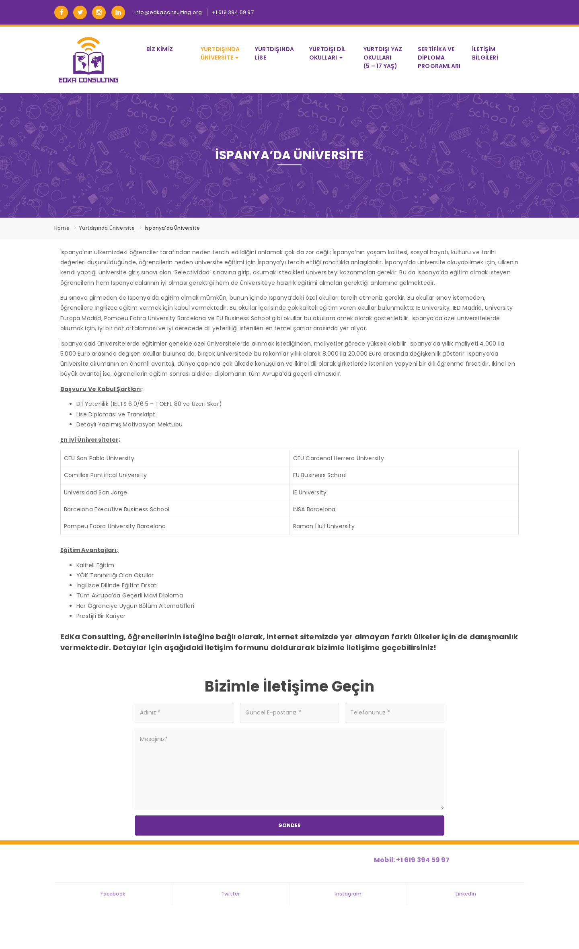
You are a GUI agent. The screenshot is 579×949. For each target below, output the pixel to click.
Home (62, 227)
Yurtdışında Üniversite (220, 53)
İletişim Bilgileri (485, 53)
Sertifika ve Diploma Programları (439, 57)
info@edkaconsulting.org (168, 12)
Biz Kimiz (159, 49)
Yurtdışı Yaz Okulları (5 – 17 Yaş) (382, 57)
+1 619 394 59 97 (233, 12)
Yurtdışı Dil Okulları (327, 53)
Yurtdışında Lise (274, 53)
